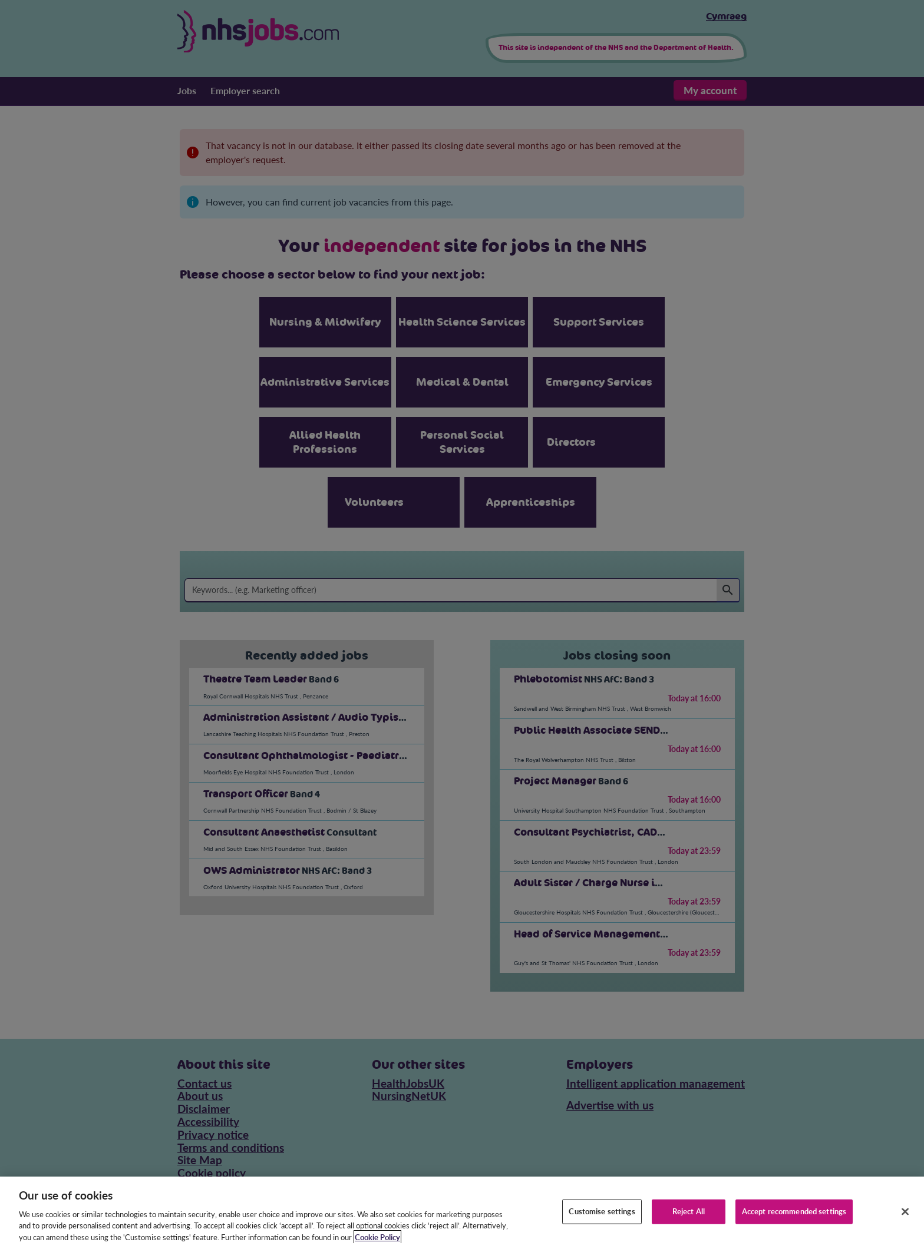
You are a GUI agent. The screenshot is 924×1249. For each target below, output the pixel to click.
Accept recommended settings (794, 1222)
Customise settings (602, 1222)
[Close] (905, 1222)
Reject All (688, 1222)
